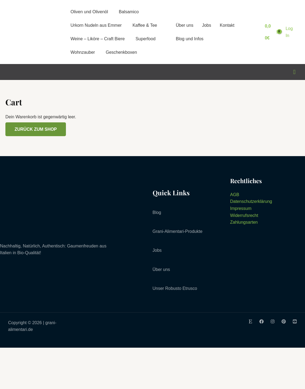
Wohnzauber (83, 52)
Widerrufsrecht (244, 215)
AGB (234, 194)
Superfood (146, 38)
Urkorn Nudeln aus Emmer (96, 25)
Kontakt (227, 25)
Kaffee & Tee (144, 25)
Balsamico (129, 11)
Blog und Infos (189, 38)
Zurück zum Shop (36, 129)
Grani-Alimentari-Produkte (178, 231)
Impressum (241, 208)
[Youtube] (295, 321)
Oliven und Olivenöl (89, 11)
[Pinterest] (283, 321)
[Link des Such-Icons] (294, 72)
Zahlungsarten (244, 222)
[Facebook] (261, 321)
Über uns (184, 25)
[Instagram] (272, 321)
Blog (157, 212)
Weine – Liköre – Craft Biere (98, 38)
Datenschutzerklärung (251, 201)
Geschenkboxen (121, 52)
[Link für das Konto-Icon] (291, 32)
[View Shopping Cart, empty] (271, 32)
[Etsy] (250, 321)
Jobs (206, 25)
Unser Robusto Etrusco (175, 288)
